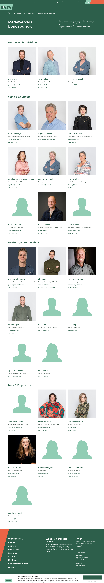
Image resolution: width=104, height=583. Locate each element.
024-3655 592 (12, 188)
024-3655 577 (72, 142)
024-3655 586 (12, 142)
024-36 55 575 (12, 430)
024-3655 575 (72, 430)
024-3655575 (81, 551)
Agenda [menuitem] (35, 2)
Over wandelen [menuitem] (27, 2)
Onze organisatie (29, 13)
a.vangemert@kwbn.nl (15, 427)
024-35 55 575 (73, 476)
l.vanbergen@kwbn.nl (14, 139)
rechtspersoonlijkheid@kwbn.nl (47, 139)
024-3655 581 (42, 288)
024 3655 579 (72, 233)
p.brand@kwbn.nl (43, 330)
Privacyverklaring (46, 578)
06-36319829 (52, 288)
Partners (12, 567)
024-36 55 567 (73, 288)
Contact (12, 556)
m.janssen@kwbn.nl (74, 139)
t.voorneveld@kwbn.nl (14, 376)
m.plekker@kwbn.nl (44, 376)
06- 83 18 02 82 (42, 233)
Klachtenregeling (37, 579)
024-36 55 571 (12, 522)
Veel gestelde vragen (18, 563)
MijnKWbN (80, 2)
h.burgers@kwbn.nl (44, 473)
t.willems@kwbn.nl (43, 85)
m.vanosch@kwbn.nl (74, 85)
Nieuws (11, 542)
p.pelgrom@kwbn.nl (74, 230)
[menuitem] (6, 7)
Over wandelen (15, 539)
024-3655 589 (42, 88)
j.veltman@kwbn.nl (74, 473)
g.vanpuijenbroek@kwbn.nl (16, 285)
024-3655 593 (12, 333)
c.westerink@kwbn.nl (14, 230)
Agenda (12, 546)
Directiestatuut (91, 578)
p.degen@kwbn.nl (13, 330)
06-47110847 (12, 88)
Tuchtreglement (79, 578)
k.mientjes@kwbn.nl (44, 230)
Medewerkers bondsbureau (46, 13)
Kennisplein (43, 2)
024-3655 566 (12, 233)
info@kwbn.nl (72, 427)
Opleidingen (63, 2)
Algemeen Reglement (67, 578)
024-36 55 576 (12, 288)
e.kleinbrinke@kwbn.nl (14, 473)
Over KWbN (72, 2)
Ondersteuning (53, 2)
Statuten (55, 578)
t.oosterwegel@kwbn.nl (75, 285)
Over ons (12, 553)
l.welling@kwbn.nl (73, 185)
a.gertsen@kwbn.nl (14, 185)
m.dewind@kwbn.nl (14, 519)
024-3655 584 (42, 430)
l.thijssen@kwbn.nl (73, 330)
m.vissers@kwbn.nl (44, 427)
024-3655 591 (72, 188)
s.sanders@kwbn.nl (44, 285)
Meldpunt (12, 560)
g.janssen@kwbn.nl (14, 85)
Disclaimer (36, 578)
